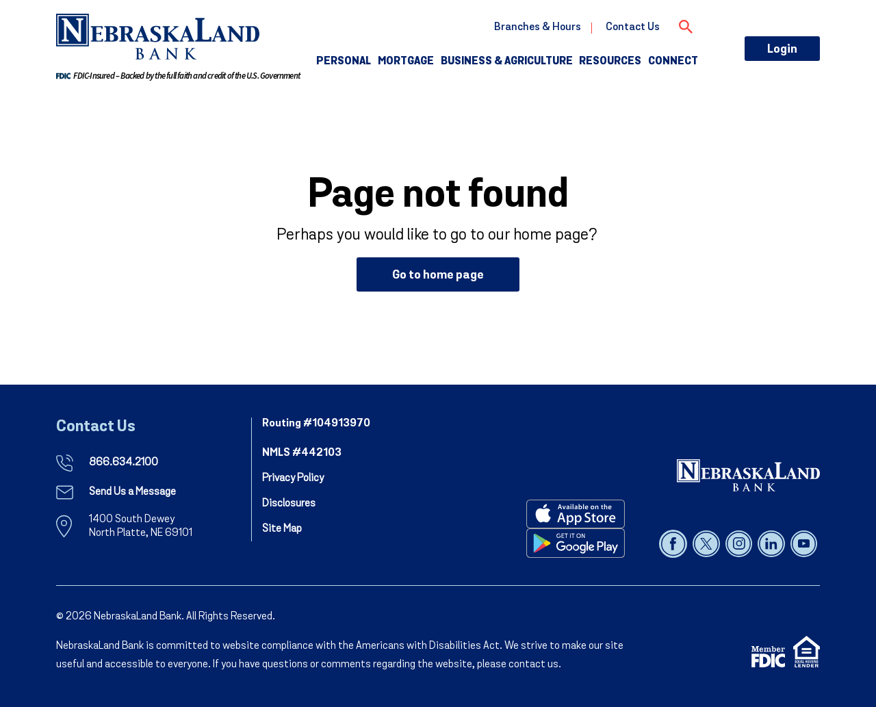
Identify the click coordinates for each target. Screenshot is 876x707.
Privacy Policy (293, 478)
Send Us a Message (132, 492)
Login (782, 49)
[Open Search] (685, 24)
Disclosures (288, 503)
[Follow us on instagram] (740, 543)
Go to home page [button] (438, 275)
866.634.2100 (123, 462)
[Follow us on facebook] (674, 543)
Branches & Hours (537, 27)
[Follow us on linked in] (772, 543)
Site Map (282, 529)
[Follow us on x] (707, 543)
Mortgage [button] (406, 61)
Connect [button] (673, 61)
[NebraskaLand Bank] (748, 475)
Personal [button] (343, 61)
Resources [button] (610, 61)
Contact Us (633, 27)
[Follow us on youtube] (803, 543)
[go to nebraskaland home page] (157, 36)
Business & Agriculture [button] (507, 61)
